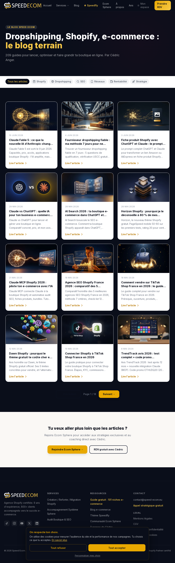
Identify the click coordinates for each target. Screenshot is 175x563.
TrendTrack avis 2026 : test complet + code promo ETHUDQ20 (140, 357)
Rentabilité (118, 81)
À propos (120, 5)
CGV (135, 523)
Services (62, 5)
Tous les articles (17, 81)
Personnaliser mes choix (87, 555)
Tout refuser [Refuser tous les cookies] (58, 547)
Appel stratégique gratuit (148, 505)
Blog (76, 5)
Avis (131, 5)
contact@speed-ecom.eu (147, 499)
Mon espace (143, 5)
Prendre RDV (162, 5)
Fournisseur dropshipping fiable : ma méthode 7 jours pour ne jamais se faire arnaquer (87, 143)
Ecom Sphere (107, 5)
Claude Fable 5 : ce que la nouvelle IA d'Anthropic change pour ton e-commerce (30, 143)
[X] (29, 523)
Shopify (39, 81)
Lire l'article (18, 163)
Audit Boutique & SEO (59, 519)
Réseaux (98, 81)
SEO (81, 81)
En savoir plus (59, 540)
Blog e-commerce (100, 509)
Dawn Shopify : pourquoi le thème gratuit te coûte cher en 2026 (30, 357)
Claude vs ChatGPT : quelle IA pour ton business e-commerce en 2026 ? (30, 215)
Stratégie (139, 81)
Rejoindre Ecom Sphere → (67, 449)
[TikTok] (7, 523)
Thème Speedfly (99, 515)
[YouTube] (22, 523)
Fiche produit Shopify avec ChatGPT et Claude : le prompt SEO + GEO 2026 (142, 143)
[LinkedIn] (37, 523)
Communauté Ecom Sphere (105, 521)
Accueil (47, 5)
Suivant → (109, 394)
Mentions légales (142, 518)
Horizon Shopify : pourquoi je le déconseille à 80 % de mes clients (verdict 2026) (142, 215)
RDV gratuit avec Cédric (108, 449)
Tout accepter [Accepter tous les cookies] (117, 547)
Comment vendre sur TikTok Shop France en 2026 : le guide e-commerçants (142, 286)
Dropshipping (61, 81)
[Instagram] (14, 523)
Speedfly (91, 5)
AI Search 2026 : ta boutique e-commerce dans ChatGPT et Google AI (86, 215)
